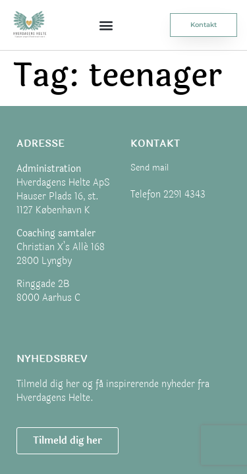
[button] (106, 25)
